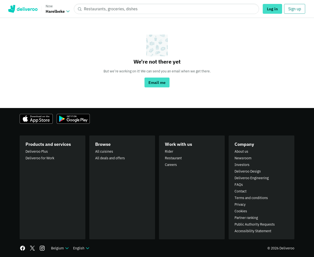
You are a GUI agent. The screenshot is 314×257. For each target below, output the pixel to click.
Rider (169, 151)
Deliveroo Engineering (252, 178)
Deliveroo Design (248, 171)
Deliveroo (23, 9)
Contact (241, 191)
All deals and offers (110, 158)
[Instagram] (42, 248)
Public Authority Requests (255, 224)
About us (241, 151)
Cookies (241, 211)
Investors (242, 164)
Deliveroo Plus (37, 151)
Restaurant (173, 158)
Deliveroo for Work (40, 158)
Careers (171, 164)
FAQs (239, 184)
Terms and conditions (251, 198)
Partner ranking (246, 218)
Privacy (240, 204)
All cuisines (104, 151)
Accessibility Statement (253, 231)
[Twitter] (32, 248)
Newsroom (243, 158)
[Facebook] (23, 248)
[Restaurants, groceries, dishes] (166, 9)
